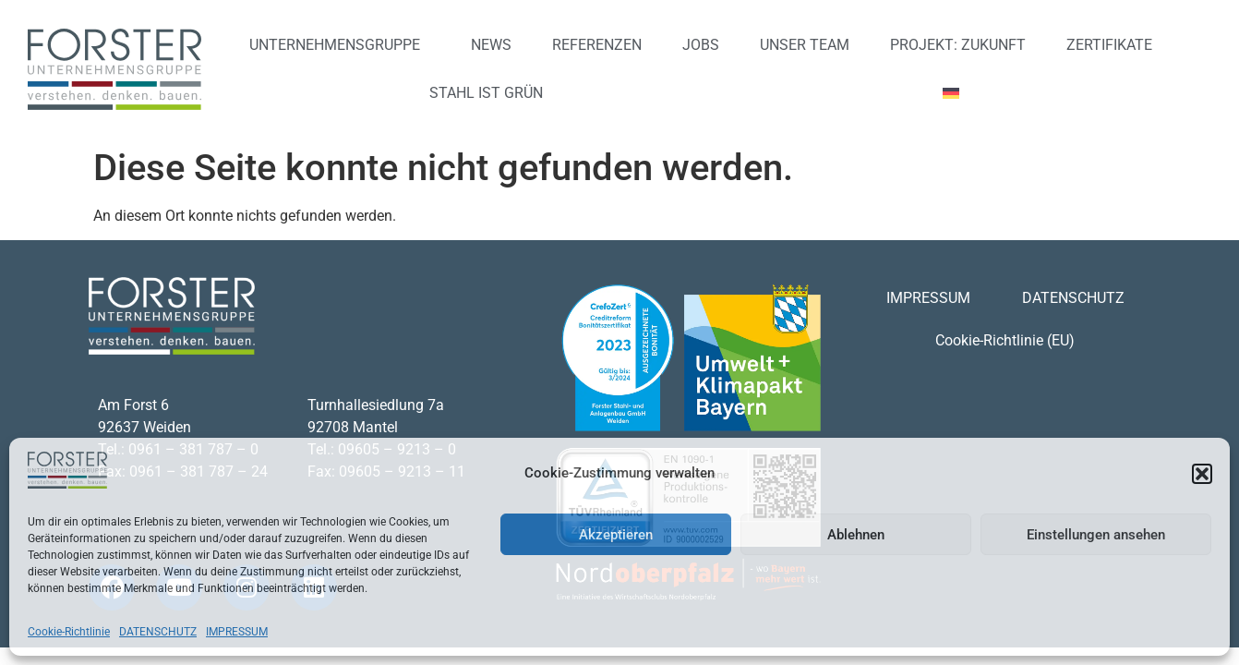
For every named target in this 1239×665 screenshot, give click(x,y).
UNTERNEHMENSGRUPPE (339, 45)
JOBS (700, 45)
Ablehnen (855, 534)
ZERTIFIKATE (1109, 45)
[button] (1202, 474)
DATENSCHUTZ (158, 631)
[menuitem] (957, 93)
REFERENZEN (597, 45)
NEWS (491, 45)
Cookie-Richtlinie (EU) (1005, 340)
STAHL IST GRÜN (486, 93)
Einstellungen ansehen (1096, 534)
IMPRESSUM (237, 631)
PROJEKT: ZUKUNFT (958, 45)
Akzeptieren (616, 534)
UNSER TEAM (804, 45)
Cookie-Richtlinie (69, 631)
